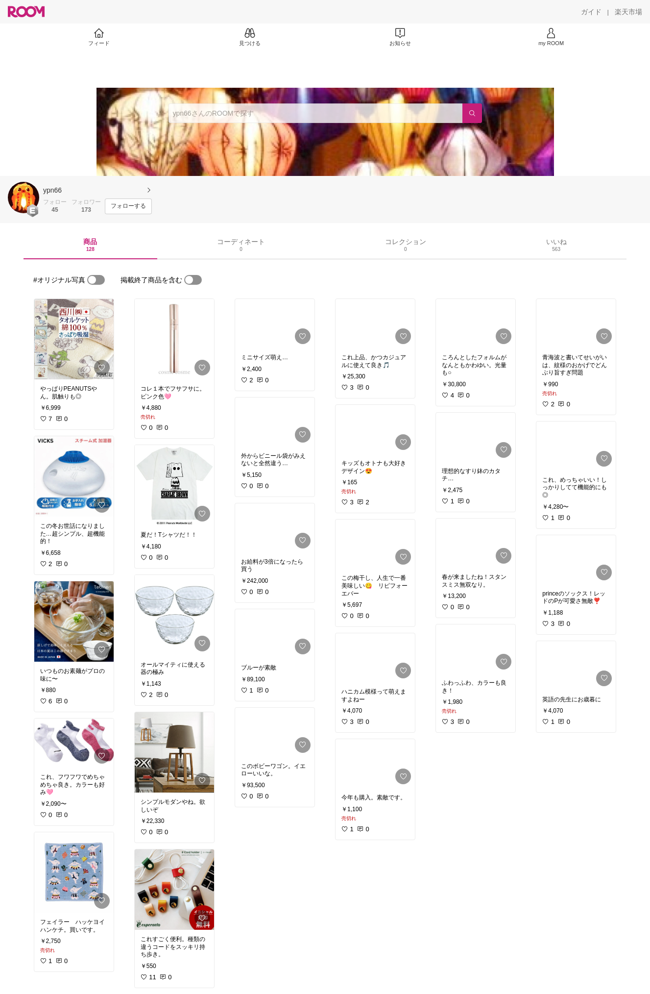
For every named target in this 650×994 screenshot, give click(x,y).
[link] (74, 339)
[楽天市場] (628, 11)
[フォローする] (128, 206)
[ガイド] (591, 11)
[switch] (96, 280)
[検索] (472, 113)
